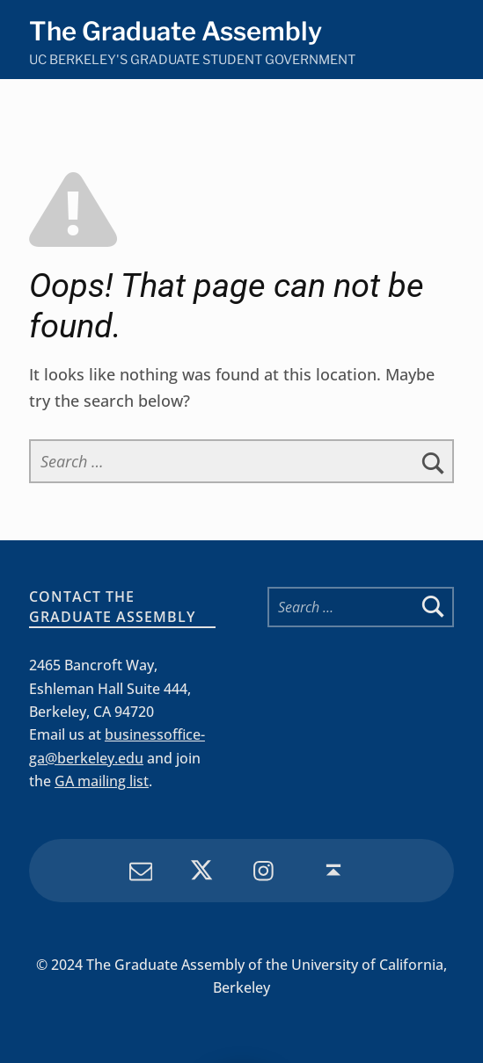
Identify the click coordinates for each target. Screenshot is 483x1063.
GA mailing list (102, 781)
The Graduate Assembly (175, 31)
